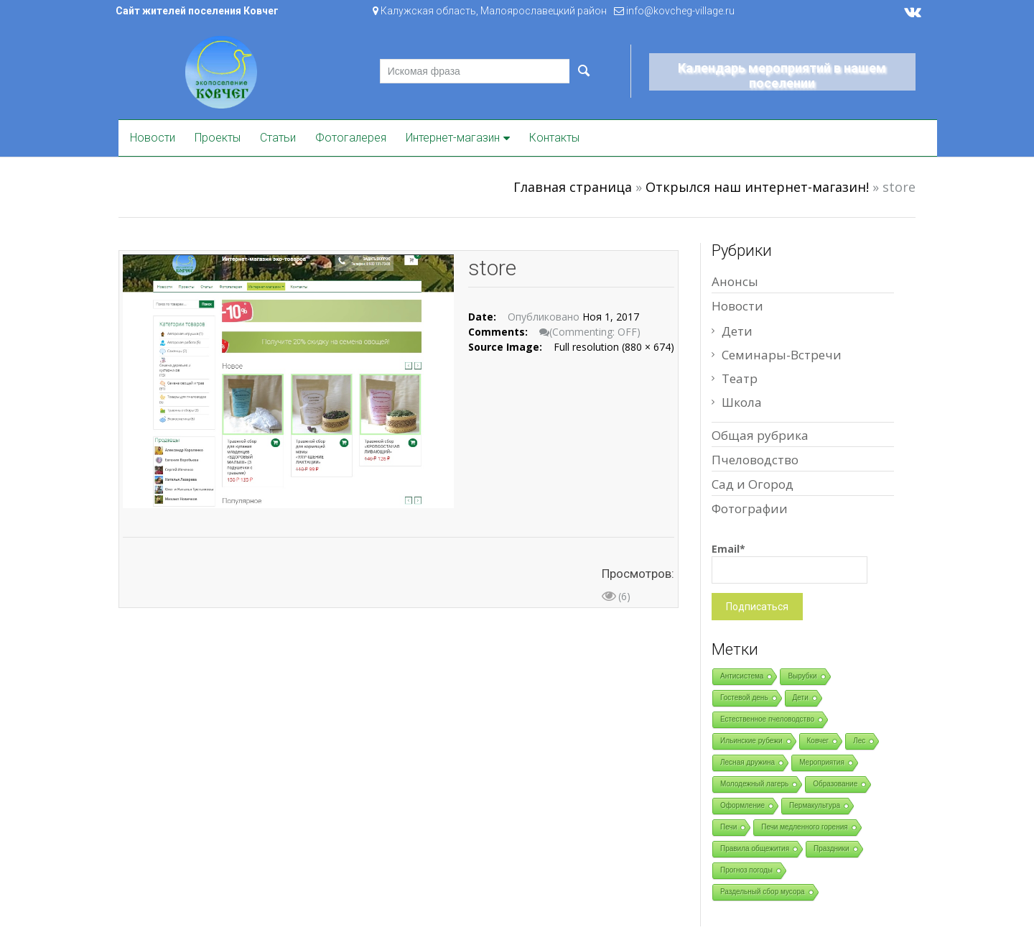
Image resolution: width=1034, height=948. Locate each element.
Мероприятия (821, 762)
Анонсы (735, 281)
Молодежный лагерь (754, 784)
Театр (740, 378)
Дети (737, 331)
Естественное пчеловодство (767, 719)
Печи (728, 827)
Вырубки (802, 676)
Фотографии (750, 508)
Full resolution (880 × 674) (614, 347)
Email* (789, 563)
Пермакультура (814, 805)
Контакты (554, 137)
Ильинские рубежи (751, 741)
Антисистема (741, 676)
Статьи (278, 137)
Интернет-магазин (453, 137)
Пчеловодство (755, 459)
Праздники (831, 848)
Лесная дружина (747, 762)
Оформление (742, 805)
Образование (835, 784)
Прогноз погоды (746, 870)
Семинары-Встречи (782, 354)
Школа (742, 402)
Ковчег (818, 741)
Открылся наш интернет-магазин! (757, 186)
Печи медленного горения (804, 827)
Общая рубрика (760, 435)
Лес (859, 741)
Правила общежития (754, 848)
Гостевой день (744, 697)
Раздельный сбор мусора (762, 892)
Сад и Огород (752, 484)
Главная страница (572, 186)
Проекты (218, 137)
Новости (152, 137)
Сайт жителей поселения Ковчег (197, 11)
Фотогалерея (350, 137)
